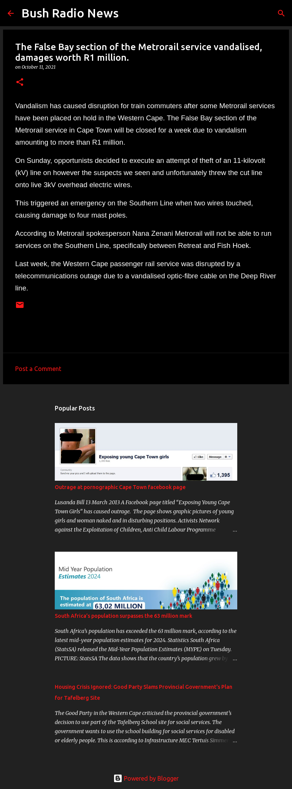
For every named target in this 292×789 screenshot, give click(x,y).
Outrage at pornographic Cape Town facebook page (120, 487)
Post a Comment (38, 368)
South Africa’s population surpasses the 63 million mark (123, 616)
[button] (19, 82)
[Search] (129, 13)
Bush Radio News (70, 13)
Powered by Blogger (146, 778)
